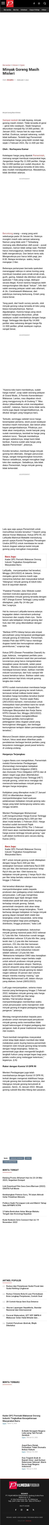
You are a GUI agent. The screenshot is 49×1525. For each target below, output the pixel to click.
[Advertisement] (24, 36)
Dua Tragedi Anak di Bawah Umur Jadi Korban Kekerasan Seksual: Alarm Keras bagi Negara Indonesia (34, 1462)
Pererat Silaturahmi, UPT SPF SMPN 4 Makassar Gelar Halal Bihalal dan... (23, 1316)
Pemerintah (38, 155)
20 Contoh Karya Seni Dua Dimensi (22, 1301)
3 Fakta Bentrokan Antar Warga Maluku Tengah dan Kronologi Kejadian (21, 1212)
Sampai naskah (10, 120)
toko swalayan (10, 1162)
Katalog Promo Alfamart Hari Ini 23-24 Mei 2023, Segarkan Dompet (22, 1179)
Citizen (15, 65)
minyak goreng (17, 1158)
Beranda (6, 65)
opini (28, 1158)
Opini (22, 65)
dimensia (28, 1521)
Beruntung (8, 233)
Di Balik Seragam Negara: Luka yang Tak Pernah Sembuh (34, 1433)
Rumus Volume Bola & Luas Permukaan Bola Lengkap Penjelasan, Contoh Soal (24, 1295)
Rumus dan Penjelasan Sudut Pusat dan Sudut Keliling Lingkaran (25, 1287)
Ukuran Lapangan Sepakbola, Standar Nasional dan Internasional (23, 1308)
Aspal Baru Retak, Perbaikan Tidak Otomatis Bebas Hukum (34, 1447)
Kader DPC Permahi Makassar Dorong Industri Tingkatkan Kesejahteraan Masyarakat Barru (21, 1418)
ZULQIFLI (10, 80)
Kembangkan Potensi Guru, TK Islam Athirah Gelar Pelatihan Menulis (23, 1195)
